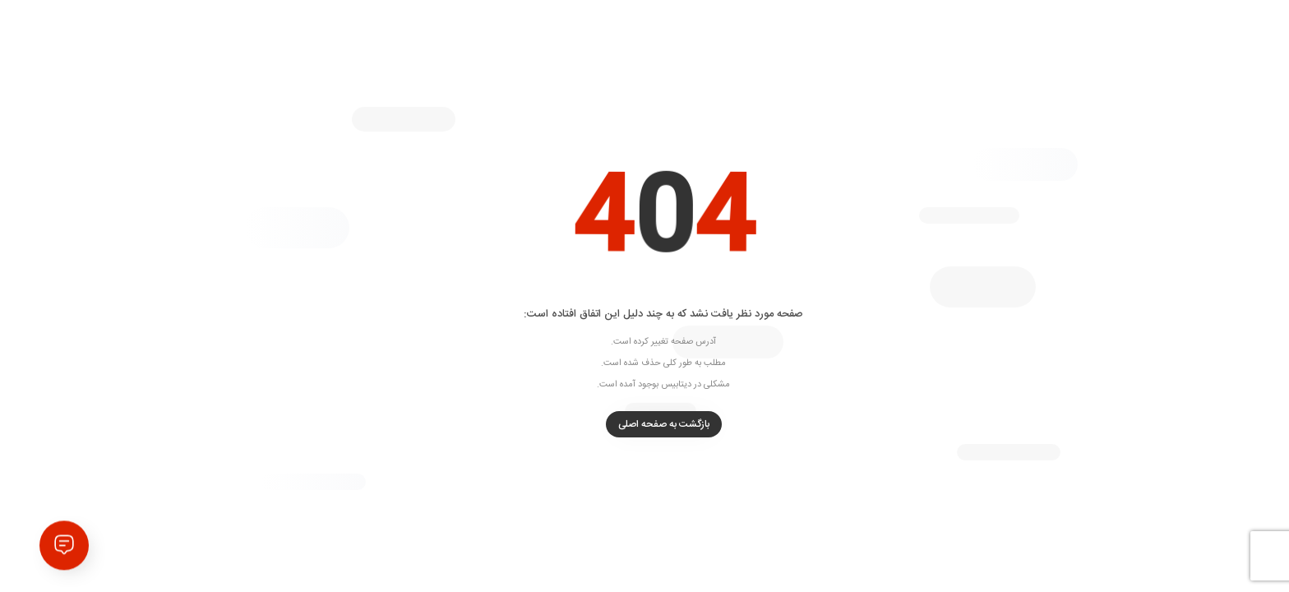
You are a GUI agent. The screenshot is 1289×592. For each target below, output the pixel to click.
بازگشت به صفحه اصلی (645, 424)
